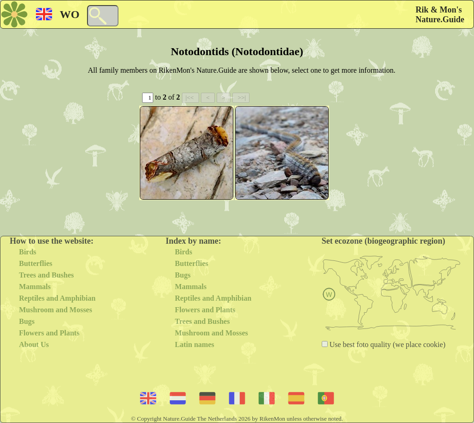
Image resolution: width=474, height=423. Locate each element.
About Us (34, 344)
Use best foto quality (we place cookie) (387, 344)
